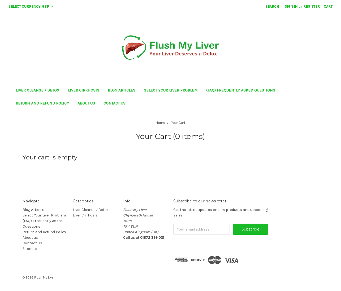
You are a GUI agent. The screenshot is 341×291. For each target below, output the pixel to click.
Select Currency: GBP (30, 6)
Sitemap (30, 248)
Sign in (291, 6)
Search (272, 6)
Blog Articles (121, 90)
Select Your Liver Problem (171, 90)
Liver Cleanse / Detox (37, 90)
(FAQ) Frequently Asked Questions (240, 90)
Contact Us (114, 103)
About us (86, 103)
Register (311, 6)
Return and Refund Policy (42, 103)
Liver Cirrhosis (83, 90)
